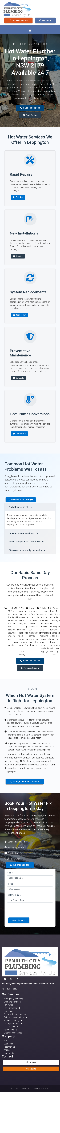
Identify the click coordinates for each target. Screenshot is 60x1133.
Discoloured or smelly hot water (27, 550)
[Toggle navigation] (30, 31)
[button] (5, 979)
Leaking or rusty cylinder (23, 533)
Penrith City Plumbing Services (33, 1088)
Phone (10, 884)
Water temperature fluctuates (26, 541)
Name (10, 873)
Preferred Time (14, 895)
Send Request (18, 920)
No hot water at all (20, 507)
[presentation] (26, 910)
